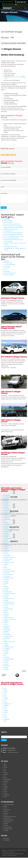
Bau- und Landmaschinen (10, 273)
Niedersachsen (7, 818)
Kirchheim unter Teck (9, 598)
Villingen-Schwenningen (9, 641)
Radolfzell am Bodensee (9, 571)
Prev (23, 671)
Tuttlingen (6, 583)
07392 (16, 77)
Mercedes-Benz (7, 703)
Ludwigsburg (7, 648)
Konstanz (6, 643)
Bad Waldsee (7, 665)
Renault (5, 712)
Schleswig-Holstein (8, 828)
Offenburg (6, 633)
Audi (5, 688)
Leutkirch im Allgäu (8, 516)
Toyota (5, 717)
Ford (5, 695)
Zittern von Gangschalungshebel (11, 238)
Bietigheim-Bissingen (9, 603)
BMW (5, 690)
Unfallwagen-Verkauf (18, 853)
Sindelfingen (7, 638)
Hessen (5, 815)
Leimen (5, 552)
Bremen (6, 811)
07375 (5, 78)
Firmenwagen (7, 266)
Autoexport (6, 838)
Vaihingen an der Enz (9, 562)
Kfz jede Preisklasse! (8, 275)
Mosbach (6, 526)
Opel (5, 709)
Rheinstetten (7, 495)
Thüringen (6, 830)
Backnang (6, 588)
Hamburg (6, 813)
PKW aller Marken (8, 262)
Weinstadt (6, 553)
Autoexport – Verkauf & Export (9, 850)
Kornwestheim (7, 576)
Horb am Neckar (8, 538)
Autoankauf (6, 261)
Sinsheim (6, 586)
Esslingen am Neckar (9, 647)
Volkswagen (6, 719)
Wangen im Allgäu (8, 559)
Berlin (5, 808)
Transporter (6, 268)
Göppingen (6, 631)
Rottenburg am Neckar (9, 602)
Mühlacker (6, 547)
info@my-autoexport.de (13, 752)
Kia (4, 700)
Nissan (5, 707)
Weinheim (6, 607)
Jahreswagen (7, 271)
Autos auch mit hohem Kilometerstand (13, 232)
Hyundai (6, 698)
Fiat (5, 693)
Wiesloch (6, 548)
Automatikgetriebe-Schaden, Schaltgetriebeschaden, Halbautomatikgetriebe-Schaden (15, 248)
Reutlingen (6, 650)
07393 (20, 77)
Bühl (5, 566)
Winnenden (6, 560)
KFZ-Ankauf (23, 850)
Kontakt (9, 855)
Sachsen (6, 825)
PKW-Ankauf (5, 852)
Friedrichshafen (7, 634)
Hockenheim (7, 505)
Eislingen (6, 667)
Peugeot (6, 710)
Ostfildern (6, 590)
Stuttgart (6, 664)
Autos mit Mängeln (8, 222)
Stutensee (6, 533)
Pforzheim (6, 652)
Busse (5, 269)
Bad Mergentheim (8, 524)
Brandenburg (7, 809)
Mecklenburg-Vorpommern (10, 816)
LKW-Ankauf (11, 852)
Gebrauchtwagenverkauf (7, 853)
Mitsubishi (6, 705)
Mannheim (6, 660)
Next (25, 671)
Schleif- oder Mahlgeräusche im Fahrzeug (13, 236)
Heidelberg (6, 657)
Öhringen (6, 528)
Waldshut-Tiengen (8, 529)
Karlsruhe (6, 662)
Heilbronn (6, 653)
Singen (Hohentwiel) (8, 617)
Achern (5, 543)
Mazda (5, 702)
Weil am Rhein (7, 569)
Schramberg (7, 502)
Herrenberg (6, 572)
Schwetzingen (7, 509)
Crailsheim (6, 579)
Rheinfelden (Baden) (8, 578)
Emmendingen (7, 555)
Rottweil (6, 540)
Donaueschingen (8, 512)
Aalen (5, 640)
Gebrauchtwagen (8, 220)
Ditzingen (6, 536)
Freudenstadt (7, 519)
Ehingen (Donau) (8, 545)
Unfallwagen (7, 219)
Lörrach (6, 624)
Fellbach (6, 612)
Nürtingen (6, 600)
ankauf (18, 850)
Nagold (5, 514)
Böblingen (6, 621)
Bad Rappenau (7, 497)
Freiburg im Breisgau (9, 659)
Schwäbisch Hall (7, 591)
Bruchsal (6, 605)
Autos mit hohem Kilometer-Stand (12, 224)
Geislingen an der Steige (9, 557)
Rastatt (5, 622)
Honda (5, 697)
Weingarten (6, 535)
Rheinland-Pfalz (7, 821)
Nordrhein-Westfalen (9, 820)
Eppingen (6, 504)
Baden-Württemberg (8, 804)
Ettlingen (6, 597)
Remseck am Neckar (9, 541)
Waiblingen (6, 628)
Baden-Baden (7, 629)
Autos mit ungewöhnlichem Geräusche (13, 234)
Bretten (5, 567)
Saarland (6, 823)
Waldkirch (6, 507)
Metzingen (6, 510)
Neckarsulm (6, 550)
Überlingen (6, 517)
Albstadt (6, 610)
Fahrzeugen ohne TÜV (9, 231)
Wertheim (6, 522)
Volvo (5, 721)
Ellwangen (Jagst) (8, 531)
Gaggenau (6, 564)
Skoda (5, 715)
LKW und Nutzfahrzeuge (9, 264)
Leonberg (6, 615)
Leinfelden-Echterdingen (9, 593)
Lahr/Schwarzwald (8, 609)
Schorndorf (6, 595)
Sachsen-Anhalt (7, 827)
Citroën (5, 691)
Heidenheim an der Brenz (10, 619)
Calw (5, 521)
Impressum (4, 855)
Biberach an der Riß (8, 574)
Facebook (14, 855)
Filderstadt (6, 614)
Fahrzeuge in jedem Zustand (10, 229)
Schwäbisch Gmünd (8, 636)
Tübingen (6, 645)
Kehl (5, 584)
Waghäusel (6, 498)
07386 (13, 77)
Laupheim (6, 500)
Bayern (5, 806)
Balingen (6, 581)
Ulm (5, 655)
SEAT (5, 714)
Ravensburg (6, 626)
